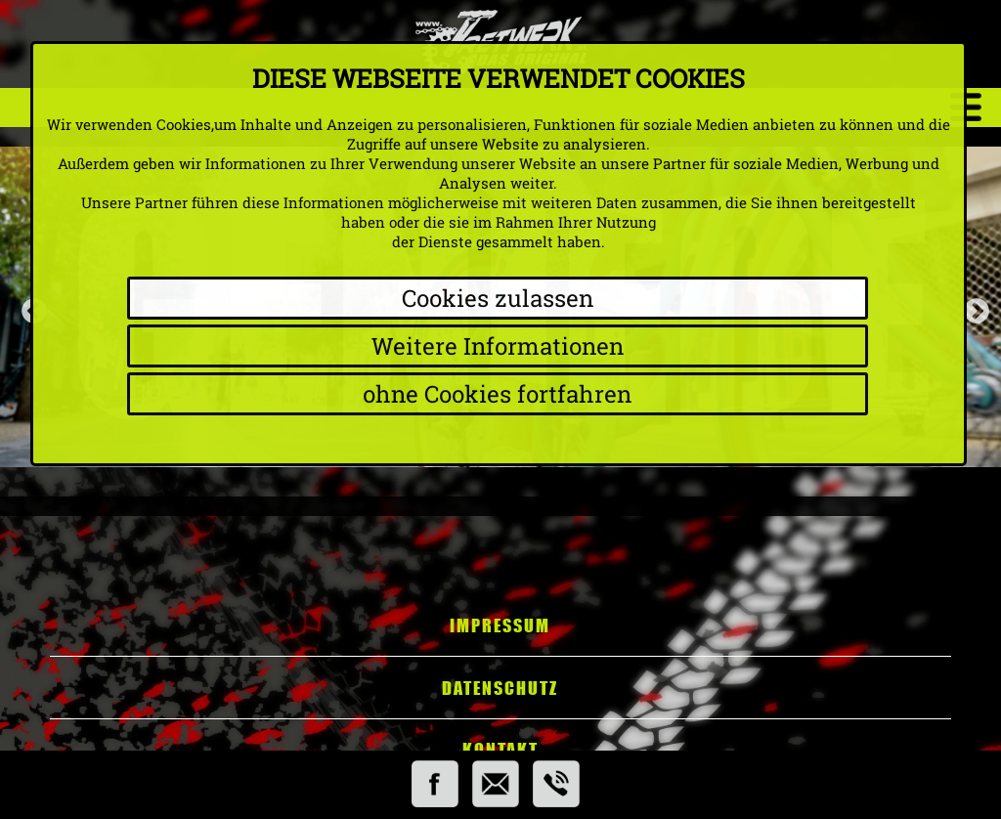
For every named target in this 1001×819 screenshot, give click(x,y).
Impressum (500, 625)
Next (971, 307)
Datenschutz (500, 688)
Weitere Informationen (497, 346)
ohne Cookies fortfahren (497, 394)
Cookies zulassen (497, 298)
